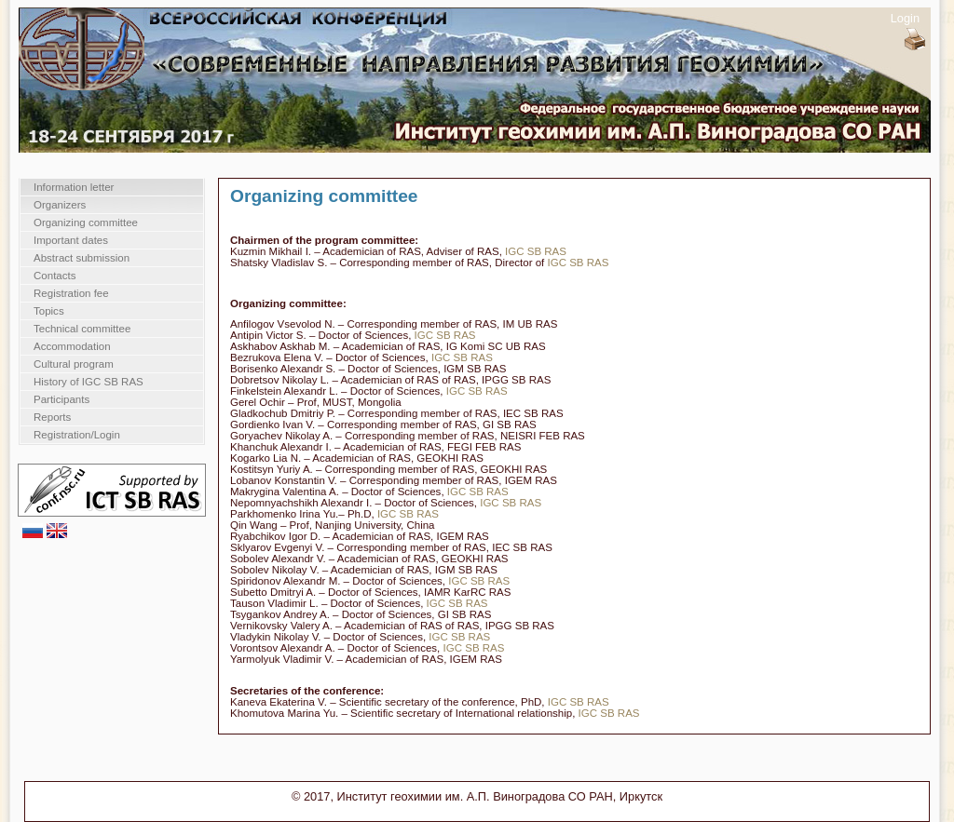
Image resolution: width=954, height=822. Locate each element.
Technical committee (82, 328)
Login (905, 18)
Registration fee (71, 293)
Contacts (54, 275)
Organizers (60, 204)
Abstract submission (81, 257)
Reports (52, 417)
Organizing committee (86, 222)
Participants (61, 399)
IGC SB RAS (535, 251)
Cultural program (74, 364)
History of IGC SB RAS (88, 381)
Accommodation (72, 346)
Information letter (74, 187)
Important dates (71, 240)
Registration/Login (77, 434)
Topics (49, 311)
